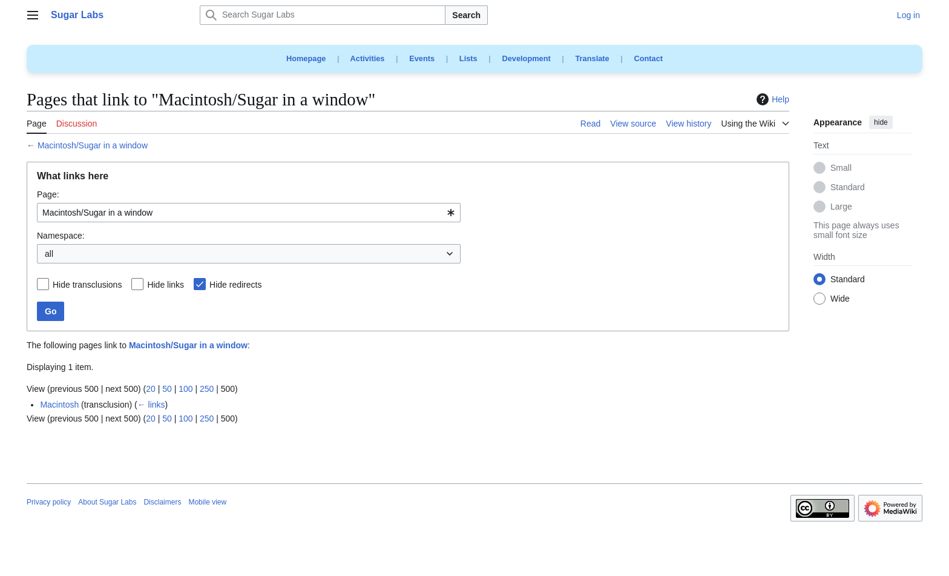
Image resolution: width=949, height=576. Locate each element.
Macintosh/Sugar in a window (93, 145)
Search (466, 15)
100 (185, 389)
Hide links (165, 285)
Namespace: (61, 235)
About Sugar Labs (107, 502)
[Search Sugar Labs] (322, 15)
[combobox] (249, 212)
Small (841, 168)
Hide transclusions (87, 285)
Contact (648, 58)
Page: (48, 194)
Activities (367, 58)
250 (207, 389)
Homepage (306, 58)
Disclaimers (162, 502)
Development (526, 58)
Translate (592, 58)
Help (771, 99)
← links (151, 404)
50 (167, 389)
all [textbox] (49, 254)
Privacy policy (49, 502)
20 (151, 389)
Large (841, 207)
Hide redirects (235, 285)
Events (422, 58)
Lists (468, 58)
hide (881, 122)
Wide (840, 299)
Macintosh (59, 404)
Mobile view (207, 502)
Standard (847, 188)
